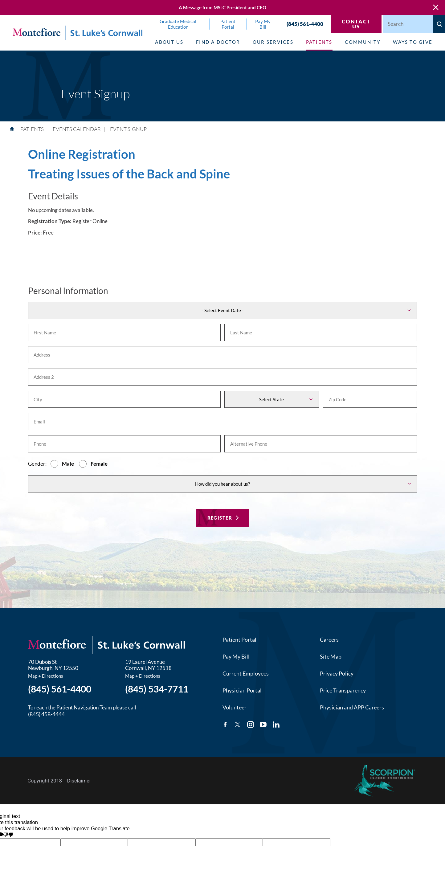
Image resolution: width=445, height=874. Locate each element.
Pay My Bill (236, 656)
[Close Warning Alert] (436, 7)
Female (99, 464)
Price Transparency (343, 690)
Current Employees (245, 673)
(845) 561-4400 (305, 24)
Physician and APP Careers (352, 707)
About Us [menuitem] (169, 42)
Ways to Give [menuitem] (412, 42)
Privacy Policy (336, 673)
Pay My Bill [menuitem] (263, 24)
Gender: (37, 464)
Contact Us (356, 24)
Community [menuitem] (362, 42)
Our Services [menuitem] (273, 42)
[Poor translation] (8, 835)
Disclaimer (79, 781)
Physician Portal (242, 690)
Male (68, 464)
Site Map (330, 656)
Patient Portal (239, 639)
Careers (329, 639)
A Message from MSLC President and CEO (222, 7)
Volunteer (234, 707)
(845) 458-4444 (46, 714)
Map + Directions (45, 676)
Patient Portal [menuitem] (227, 24)
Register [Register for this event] (219, 518)
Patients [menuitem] (319, 42)
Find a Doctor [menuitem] (218, 42)
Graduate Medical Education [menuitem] (178, 24)
